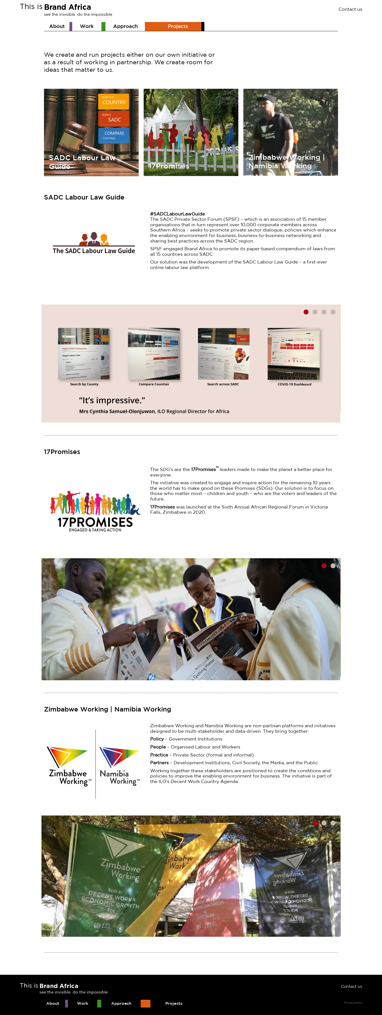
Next (344, 363)
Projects (178, 26)
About (57, 26)
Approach (125, 26)
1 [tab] (306, 312)
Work (87, 26)
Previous (37, 363)
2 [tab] (315, 312)
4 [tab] (333, 312)
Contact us (350, 10)
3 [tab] (324, 312)
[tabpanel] (190, 363)
